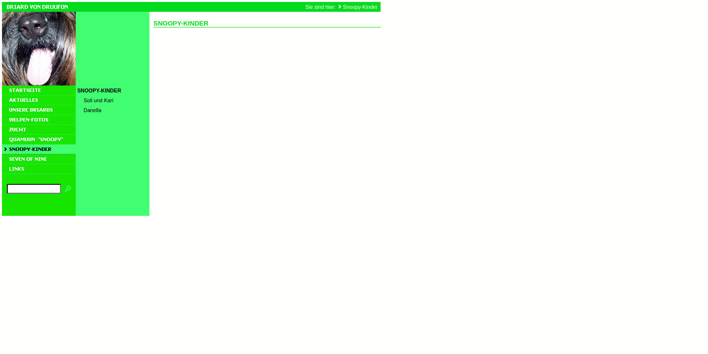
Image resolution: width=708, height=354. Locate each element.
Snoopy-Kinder (360, 7)
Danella (92, 110)
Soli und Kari (98, 100)
